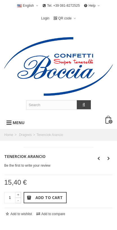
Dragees (25, 135)
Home (8, 135)
